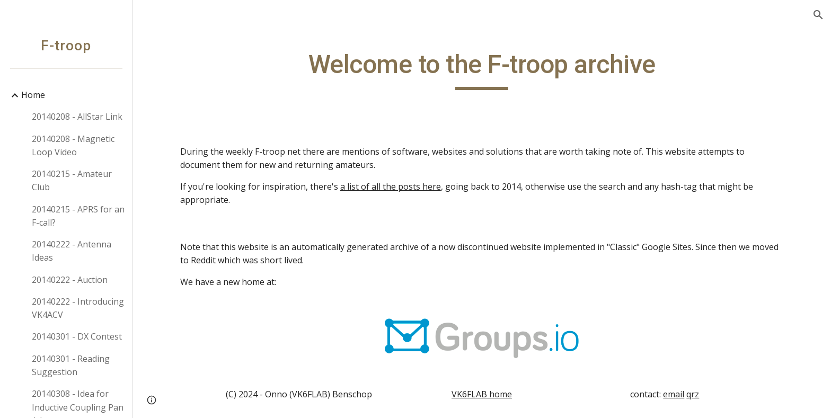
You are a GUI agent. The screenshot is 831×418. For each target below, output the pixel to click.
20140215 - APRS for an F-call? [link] (78, 215)
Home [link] (33, 95)
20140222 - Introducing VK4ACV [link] (78, 308)
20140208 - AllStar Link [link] (77, 116)
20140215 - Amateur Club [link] (72, 180)
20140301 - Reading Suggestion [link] (71, 365)
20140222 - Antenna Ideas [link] (71, 250)
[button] (818, 15)
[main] (482, 69)
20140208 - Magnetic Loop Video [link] (73, 145)
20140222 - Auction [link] (70, 280)
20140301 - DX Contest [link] (77, 336)
